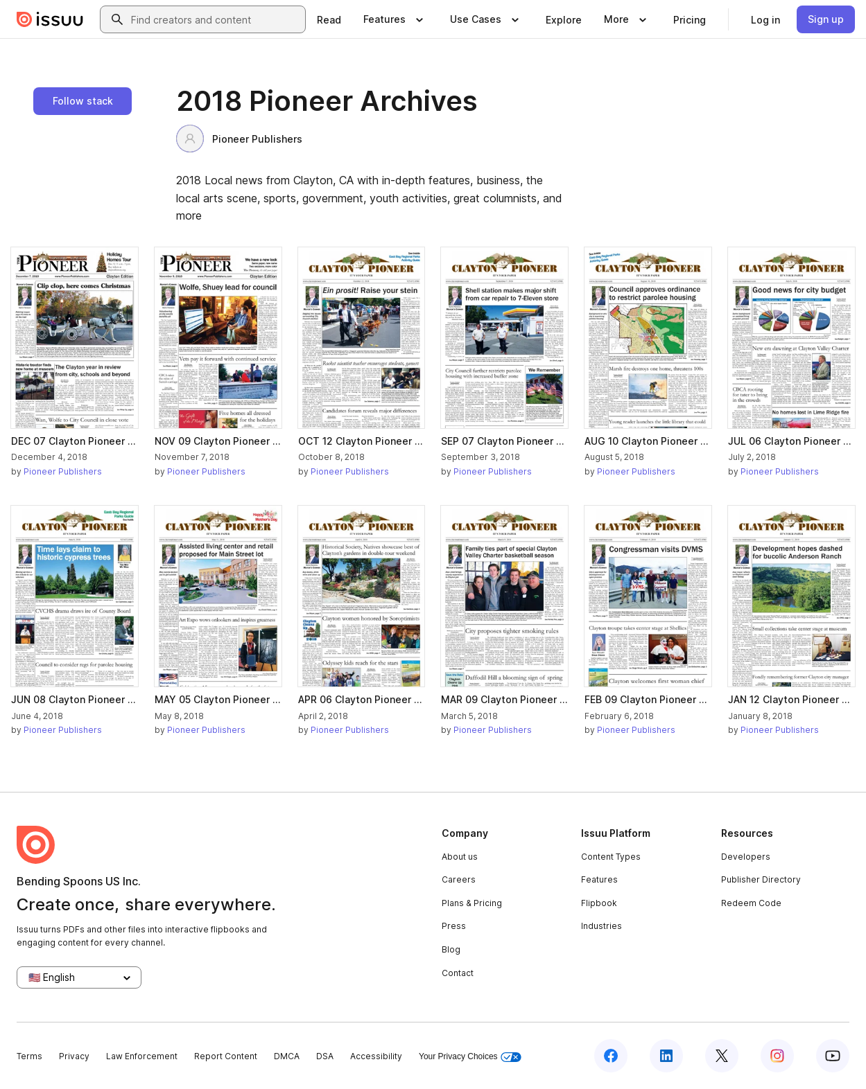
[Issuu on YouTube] (832, 1055)
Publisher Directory (761, 879)
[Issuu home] (50, 19)
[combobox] (215, 19)
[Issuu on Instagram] (777, 1055)
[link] (329, 19)
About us (460, 856)
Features (599, 879)
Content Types (611, 856)
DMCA (287, 1056)
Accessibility (376, 1056)
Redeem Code (751, 903)
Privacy (74, 1056)
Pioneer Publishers (239, 138)
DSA (325, 1056)
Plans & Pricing (472, 903)
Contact (458, 973)
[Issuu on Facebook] (610, 1055)
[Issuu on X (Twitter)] (721, 1055)
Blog (451, 949)
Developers (745, 856)
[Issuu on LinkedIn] (666, 1055)
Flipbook (599, 903)
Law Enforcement (141, 1056)
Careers (459, 879)
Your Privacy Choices (470, 1057)
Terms (29, 1056)
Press (454, 926)
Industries (601, 926)
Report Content (225, 1056)
